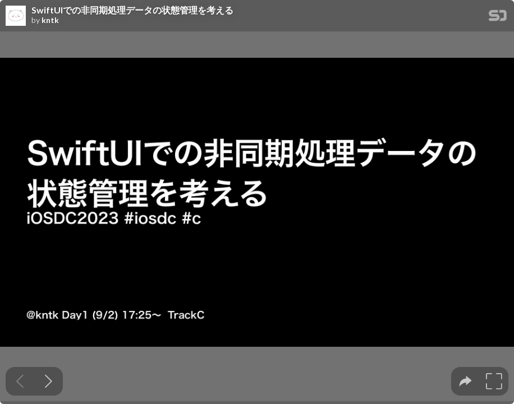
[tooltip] (465, 381)
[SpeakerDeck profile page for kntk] (16, 16)
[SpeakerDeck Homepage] (498, 17)
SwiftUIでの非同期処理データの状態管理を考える (132, 10)
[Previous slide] (20, 381)
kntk (50, 20)
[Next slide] (48, 381)
